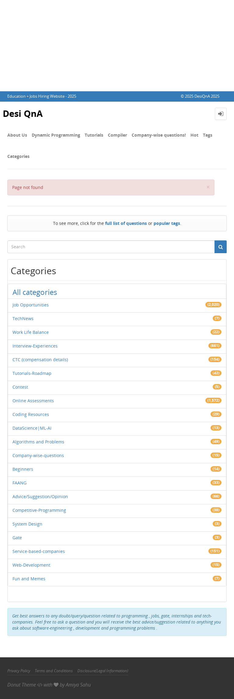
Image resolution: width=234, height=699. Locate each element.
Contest (20, 387)
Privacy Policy (18, 670)
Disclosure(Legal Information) (102, 670)
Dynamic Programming (56, 135)
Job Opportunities (30, 305)
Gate (17, 537)
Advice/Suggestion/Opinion (40, 496)
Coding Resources (30, 414)
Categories (18, 156)
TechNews (23, 318)
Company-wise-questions (38, 455)
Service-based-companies (38, 551)
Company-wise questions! (159, 135)
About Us (17, 135)
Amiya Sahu (78, 684)
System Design (27, 524)
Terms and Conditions (54, 670)
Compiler (117, 135)
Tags (207, 135)
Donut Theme (21, 684)
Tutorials (94, 135)
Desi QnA (23, 113)
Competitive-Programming (39, 510)
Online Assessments (33, 401)
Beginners (22, 469)
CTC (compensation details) (40, 359)
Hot (194, 135)
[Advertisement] (117, 45)
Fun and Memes (28, 579)
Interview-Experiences (35, 346)
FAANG (19, 483)
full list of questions (126, 223)
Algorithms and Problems (38, 442)
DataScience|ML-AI (31, 428)
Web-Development (31, 565)
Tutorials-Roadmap (31, 373)
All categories (34, 292)
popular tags (167, 223)
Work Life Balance (30, 332)
